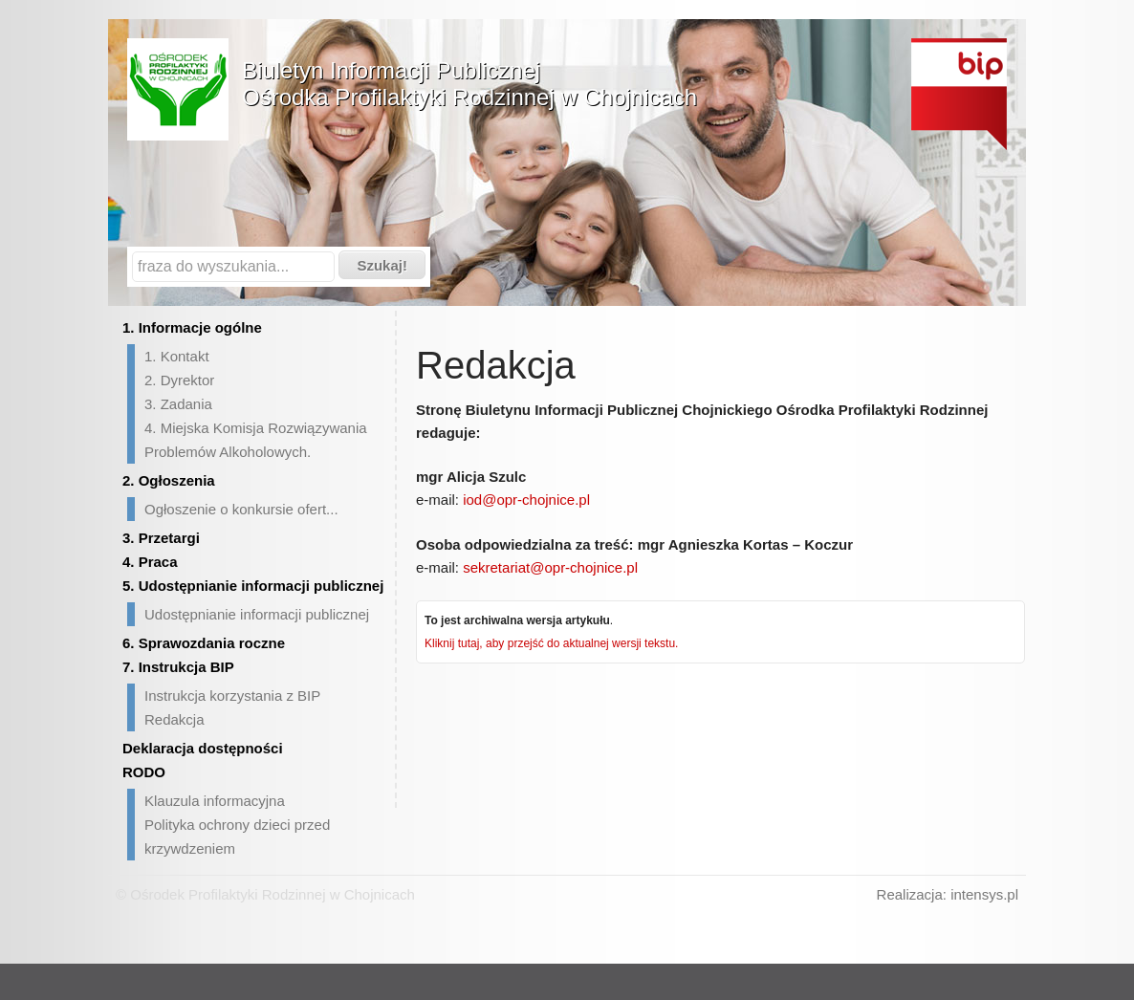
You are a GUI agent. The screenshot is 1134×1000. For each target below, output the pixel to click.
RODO (143, 772)
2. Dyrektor (179, 380)
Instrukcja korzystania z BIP (232, 695)
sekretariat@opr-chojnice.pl (550, 567)
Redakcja (174, 719)
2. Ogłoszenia (168, 480)
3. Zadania (178, 404)
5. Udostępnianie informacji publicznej (252, 585)
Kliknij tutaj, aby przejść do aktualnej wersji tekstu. (551, 643)
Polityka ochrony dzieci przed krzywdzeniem (237, 836)
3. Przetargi (161, 538)
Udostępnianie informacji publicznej (256, 614)
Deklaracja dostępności (202, 748)
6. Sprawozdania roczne (203, 643)
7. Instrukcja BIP (178, 667)
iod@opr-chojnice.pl (526, 499)
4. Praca (150, 562)
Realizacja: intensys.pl (947, 894)
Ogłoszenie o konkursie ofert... (241, 509)
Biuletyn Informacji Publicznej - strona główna (959, 94)
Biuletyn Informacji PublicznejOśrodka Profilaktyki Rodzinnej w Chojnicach (469, 83)
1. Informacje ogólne (192, 327)
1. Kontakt (176, 356)
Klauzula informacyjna (214, 801)
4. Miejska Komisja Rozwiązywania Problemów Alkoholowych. (255, 440)
